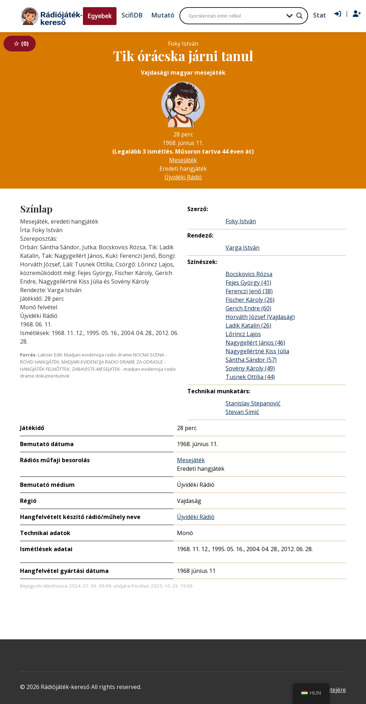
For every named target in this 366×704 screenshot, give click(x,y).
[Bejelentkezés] (338, 14)
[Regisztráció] (357, 14)
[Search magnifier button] (300, 16)
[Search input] (235, 16)
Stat (319, 15)
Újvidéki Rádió (183, 177)
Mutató (162, 15)
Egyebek (100, 16)
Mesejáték (183, 160)
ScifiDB (132, 15)
